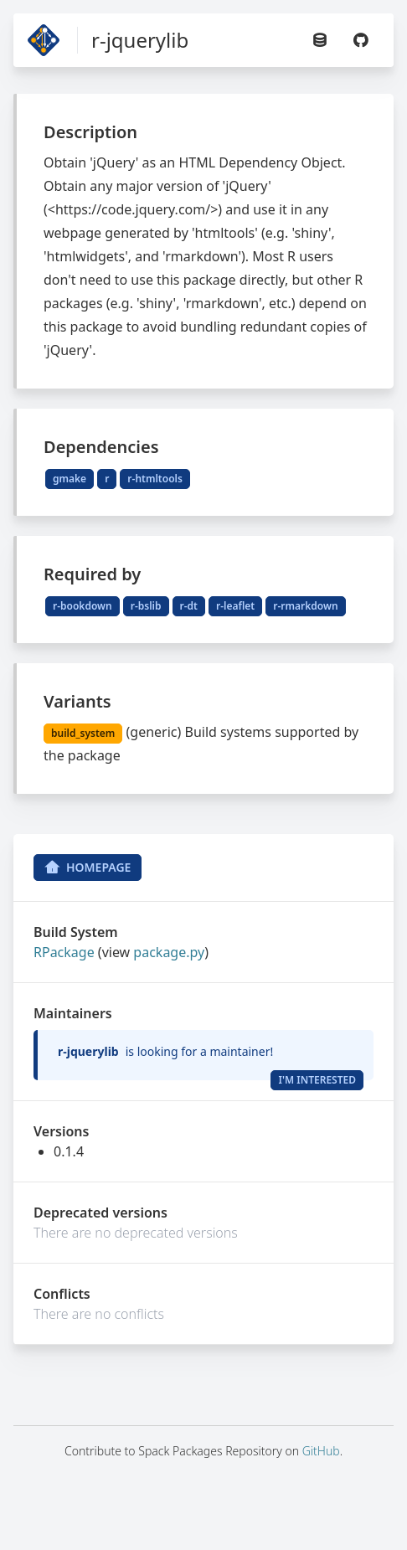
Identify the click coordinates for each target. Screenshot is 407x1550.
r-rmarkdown (305, 606)
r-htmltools (155, 478)
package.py (168, 952)
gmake (69, 478)
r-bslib (146, 606)
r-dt (189, 606)
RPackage (64, 952)
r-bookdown (82, 606)
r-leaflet (235, 606)
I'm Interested (317, 1080)
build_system (83, 733)
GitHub (321, 1451)
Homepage (87, 867)
